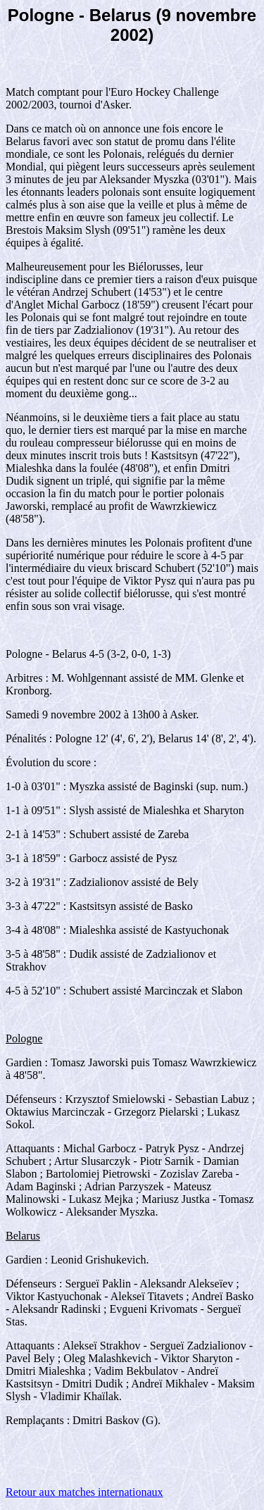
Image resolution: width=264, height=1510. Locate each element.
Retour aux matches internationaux (84, 1492)
